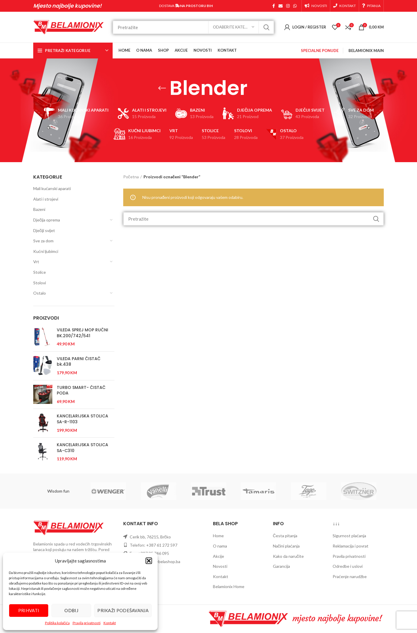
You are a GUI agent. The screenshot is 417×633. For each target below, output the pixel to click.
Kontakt (110, 623)
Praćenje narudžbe (350, 576)
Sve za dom (43, 240)
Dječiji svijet (44, 230)
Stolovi (39, 282)
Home (218, 535)
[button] (149, 561)
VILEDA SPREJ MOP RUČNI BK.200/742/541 (82, 333)
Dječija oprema (46, 219)
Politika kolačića (57, 623)
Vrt (36, 261)
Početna (131, 176)
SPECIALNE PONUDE (319, 50)
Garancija (281, 566)
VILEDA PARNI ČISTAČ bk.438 (79, 361)
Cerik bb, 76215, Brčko (150, 536)
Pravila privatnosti (87, 623)
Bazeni (39, 209)
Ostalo (39, 293)
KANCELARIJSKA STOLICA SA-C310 (82, 448)
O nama (220, 545)
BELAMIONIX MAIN (366, 50)
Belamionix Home (228, 586)
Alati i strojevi (45, 199)
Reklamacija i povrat (350, 545)
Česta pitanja (285, 535)
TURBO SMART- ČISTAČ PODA (81, 390)
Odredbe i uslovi (348, 566)
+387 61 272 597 (161, 545)
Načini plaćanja (286, 545)
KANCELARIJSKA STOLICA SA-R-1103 (82, 419)
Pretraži (266, 27)
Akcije (218, 556)
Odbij (71, 610)
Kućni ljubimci (45, 251)
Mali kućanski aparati (52, 188)
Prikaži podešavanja (123, 610)
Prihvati (28, 610)
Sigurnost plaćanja (349, 535)
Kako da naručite (288, 556)
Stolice (39, 272)
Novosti (220, 566)
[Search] (193, 27)
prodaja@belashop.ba (160, 561)
